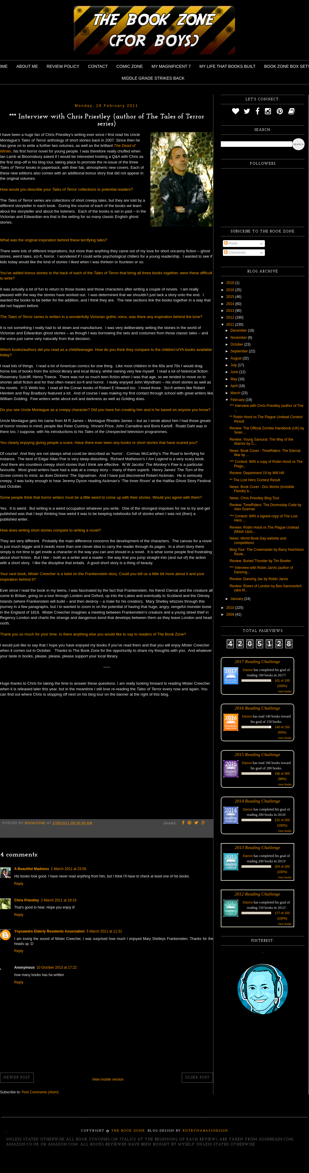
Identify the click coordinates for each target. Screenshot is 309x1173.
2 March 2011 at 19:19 (58, 900)
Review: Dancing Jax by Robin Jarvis (259, 579)
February (238, 400)
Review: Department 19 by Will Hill (257, 473)
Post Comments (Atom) (40, 1092)
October (237, 344)
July (234, 365)
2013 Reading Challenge (257, 847)
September (240, 351)
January (237, 599)
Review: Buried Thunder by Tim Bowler (260, 561)
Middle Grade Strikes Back (153, 78)
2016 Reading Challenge (257, 707)
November (239, 338)
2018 (230, 283)
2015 (230, 297)
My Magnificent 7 (171, 66)
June (235, 372)
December (239, 330)
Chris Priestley (26, 900)
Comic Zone (129, 66)
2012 (230, 317)
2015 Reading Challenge (257, 754)
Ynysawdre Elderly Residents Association (49, 931)
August (237, 358)
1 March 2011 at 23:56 (68, 869)
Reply (18, 884)
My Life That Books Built (227, 66)
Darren (247, 670)
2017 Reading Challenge (257, 661)
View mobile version (108, 1079)
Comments (235, 253)
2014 (230, 304)
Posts (230, 243)
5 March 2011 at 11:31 (104, 931)
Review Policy (62, 66)
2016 (230, 290)
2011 (230, 324)
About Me (27, 66)
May (234, 379)
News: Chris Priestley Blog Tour (254, 498)
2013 (230, 311)
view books (285, 691)
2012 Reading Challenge (257, 893)
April (235, 386)
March (236, 393)
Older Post (197, 1077)
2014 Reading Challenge (257, 800)
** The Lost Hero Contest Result (255, 480)
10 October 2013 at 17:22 (56, 967)
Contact (98, 66)
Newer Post (16, 1077)
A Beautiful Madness (31, 869)
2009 (230, 614)
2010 (230, 608)
